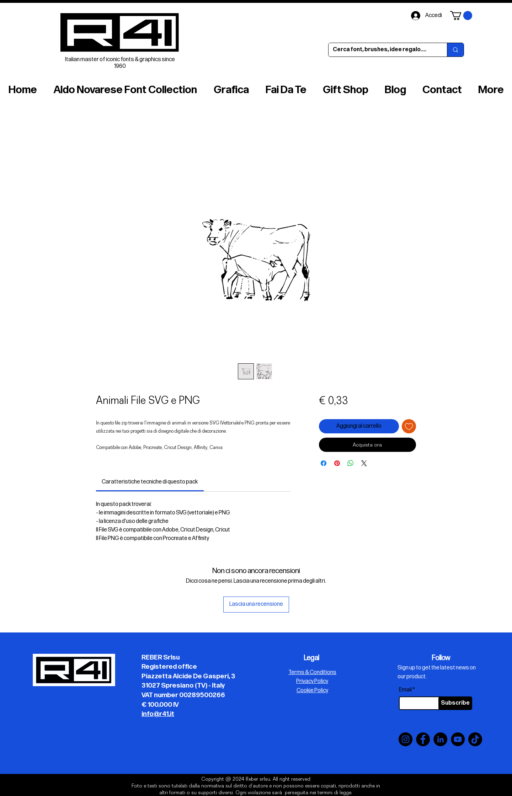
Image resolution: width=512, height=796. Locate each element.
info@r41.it (158, 714)
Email (405, 690)
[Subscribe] (455, 703)
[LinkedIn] (440, 739)
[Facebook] (423, 739)
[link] (150, 482)
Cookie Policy (312, 690)
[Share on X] (364, 463)
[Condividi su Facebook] (323, 463)
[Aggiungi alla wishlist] (409, 426)
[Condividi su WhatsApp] (350, 463)
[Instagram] (405, 739)
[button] (461, 15)
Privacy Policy (312, 681)
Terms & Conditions (312, 672)
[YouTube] (458, 739)
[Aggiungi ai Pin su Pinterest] (337, 463)
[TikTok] (475, 739)
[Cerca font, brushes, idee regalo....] (382, 50)
